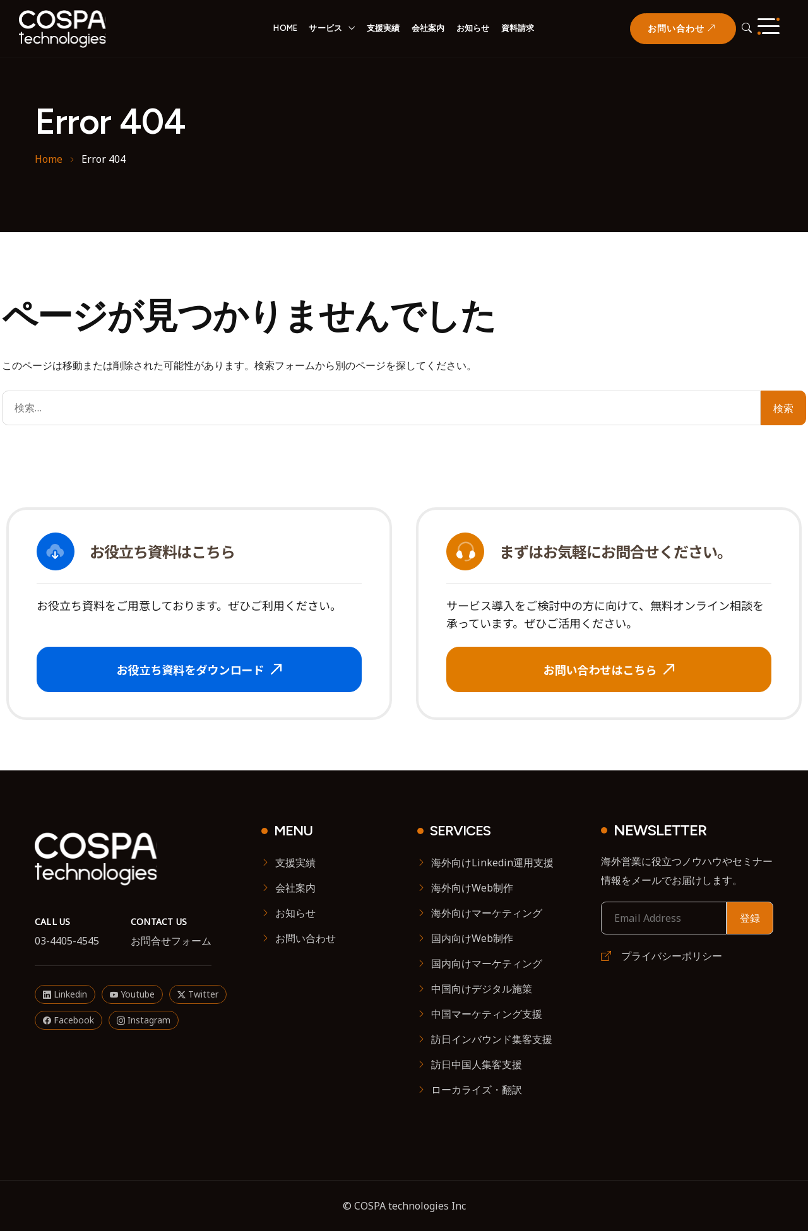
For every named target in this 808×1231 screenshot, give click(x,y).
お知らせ (473, 28)
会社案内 (428, 28)
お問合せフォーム (171, 941)
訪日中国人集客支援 (476, 1064)
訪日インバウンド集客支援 (491, 1039)
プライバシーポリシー (661, 956)
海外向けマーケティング (486, 913)
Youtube (132, 994)
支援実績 (383, 28)
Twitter (197, 994)
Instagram (143, 1020)
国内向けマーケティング (486, 963)
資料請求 (518, 28)
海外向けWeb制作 (472, 888)
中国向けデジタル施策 (481, 989)
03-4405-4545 (67, 941)
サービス (325, 28)
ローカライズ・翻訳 (476, 1090)
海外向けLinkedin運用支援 (492, 862)
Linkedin (65, 994)
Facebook (68, 1020)
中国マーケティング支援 (486, 1014)
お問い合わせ (305, 938)
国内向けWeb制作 (472, 938)
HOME (285, 28)
